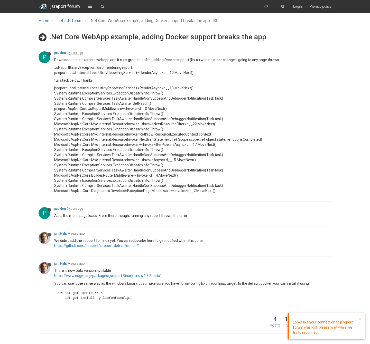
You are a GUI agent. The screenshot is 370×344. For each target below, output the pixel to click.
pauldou (60, 53)
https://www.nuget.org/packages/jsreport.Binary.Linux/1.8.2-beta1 (108, 276)
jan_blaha (60, 233)
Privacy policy (320, 6)
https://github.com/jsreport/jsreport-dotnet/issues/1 (97, 246)
